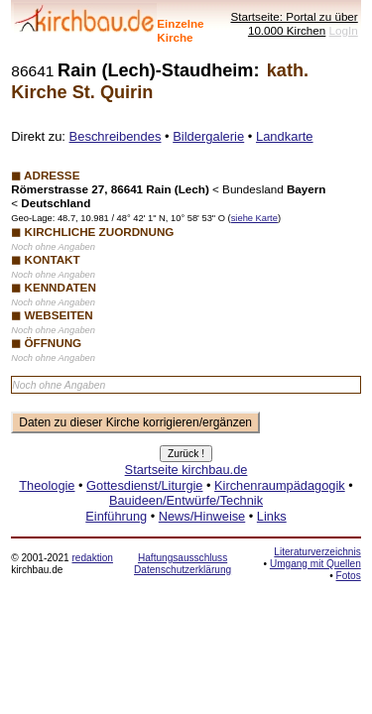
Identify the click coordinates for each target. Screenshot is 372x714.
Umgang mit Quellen (315, 563)
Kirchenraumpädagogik (279, 485)
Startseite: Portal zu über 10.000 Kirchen (293, 23)
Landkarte (284, 136)
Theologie (46, 485)
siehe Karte (254, 218)
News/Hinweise (202, 516)
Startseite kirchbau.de (186, 469)
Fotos (348, 575)
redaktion (91, 557)
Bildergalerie (208, 136)
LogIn (343, 30)
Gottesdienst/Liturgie (144, 485)
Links (272, 516)
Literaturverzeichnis (317, 551)
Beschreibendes (115, 136)
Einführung (116, 516)
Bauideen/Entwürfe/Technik (186, 500)
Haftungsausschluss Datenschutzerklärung (182, 563)
